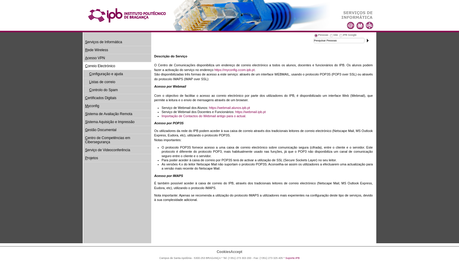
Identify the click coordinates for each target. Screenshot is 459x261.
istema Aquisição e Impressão (109, 122)
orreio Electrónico (100, 66)
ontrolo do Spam (103, 90)
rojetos (91, 158)
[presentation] (321, 36)
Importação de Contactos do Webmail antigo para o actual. (204, 116)
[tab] (321, 36)
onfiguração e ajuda (106, 74)
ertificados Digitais (100, 98)
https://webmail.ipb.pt (250, 112)
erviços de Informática (103, 42)
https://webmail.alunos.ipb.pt (229, 107)
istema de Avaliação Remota (108, 114)
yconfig (92, 106)
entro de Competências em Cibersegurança (107, 140)
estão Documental (100, 130)
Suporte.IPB (292, 258)
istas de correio (102, 82)
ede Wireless (96, 50)
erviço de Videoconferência (107, 150)
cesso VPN (95, 58)
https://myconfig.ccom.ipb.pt (234, 70)
